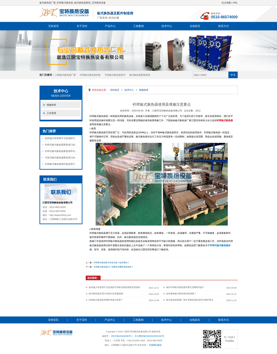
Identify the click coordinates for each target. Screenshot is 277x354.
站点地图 (226, 2)
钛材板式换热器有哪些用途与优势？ (106, 300)
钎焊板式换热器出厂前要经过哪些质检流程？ (113, 267)
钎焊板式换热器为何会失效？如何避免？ (111, 262)
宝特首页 (53, 26)
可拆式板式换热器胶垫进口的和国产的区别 (62, 157)
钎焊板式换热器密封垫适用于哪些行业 (62, 164)
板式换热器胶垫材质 (139, 75)
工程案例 (138, 26)
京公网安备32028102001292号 (149, 336)
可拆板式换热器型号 (115, 75)
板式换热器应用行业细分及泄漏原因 (106, 293)
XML (235, 2)
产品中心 (110, 26)
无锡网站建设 (155, 345)
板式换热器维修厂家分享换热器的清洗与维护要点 (189, 300)
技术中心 (167, 26)
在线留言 (195, 26)
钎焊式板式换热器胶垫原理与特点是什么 (62, 151)
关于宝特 (82, 26)
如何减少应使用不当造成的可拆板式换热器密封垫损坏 (62, 138)
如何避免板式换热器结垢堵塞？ (181, 293)
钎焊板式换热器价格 (90, 75)
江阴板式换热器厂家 (65, 75)
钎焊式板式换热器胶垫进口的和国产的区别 (62, 144)
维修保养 (51, 105)
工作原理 (51, 113)
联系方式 (223, 26)
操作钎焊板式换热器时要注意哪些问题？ (185, 287)
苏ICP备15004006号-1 (122, 336)
